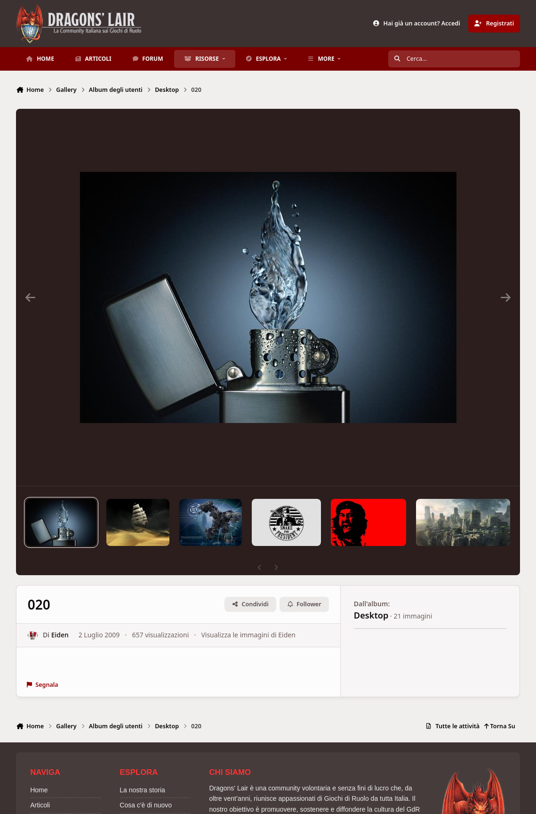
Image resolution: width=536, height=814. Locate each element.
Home (39, 790)
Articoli (40, 805)
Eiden (60, 635)
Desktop (371, 615)
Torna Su (499, 726)
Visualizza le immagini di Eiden (248, 635)
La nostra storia (142, 790)
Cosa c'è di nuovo (146, 805)
